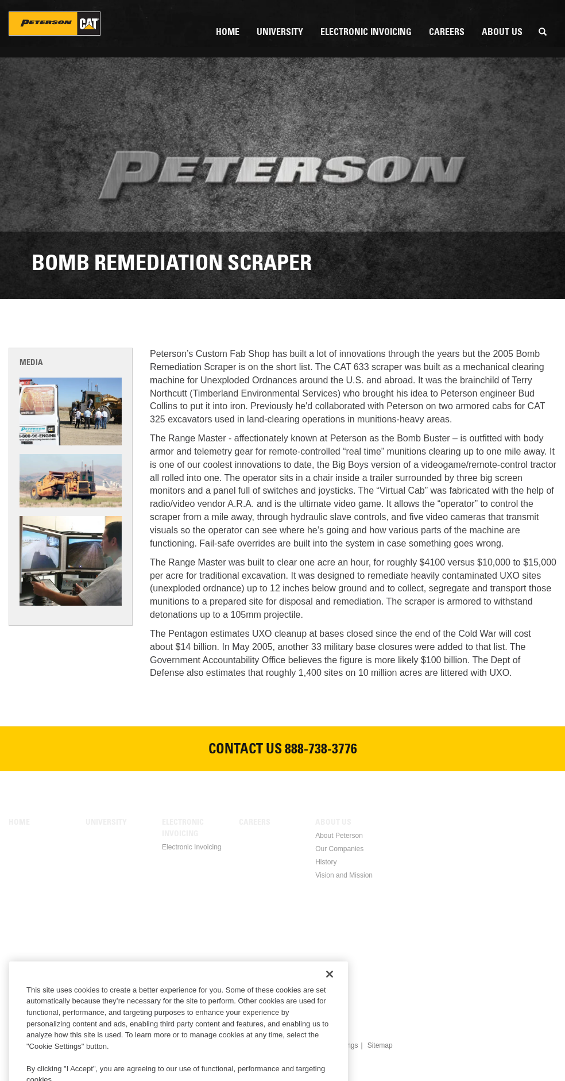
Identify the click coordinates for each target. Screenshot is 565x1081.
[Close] (329, 1002)
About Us (333, 823)
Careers (254, 823)
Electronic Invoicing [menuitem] (366, 32)
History (325, 862)
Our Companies (339, 849)
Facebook (227, 988)
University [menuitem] (280, 32)
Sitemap (380, 1045)
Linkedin (255, 988)
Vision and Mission (344, 875)
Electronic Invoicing (183, 828)
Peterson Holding (54, 23)
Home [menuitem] (227, 32)
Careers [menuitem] (447, 32)
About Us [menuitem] (502, 32)
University (106, 823)
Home (19, 823)
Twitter (282, 988)
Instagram (337, 988)
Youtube (310, 988)
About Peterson (339, 836)
